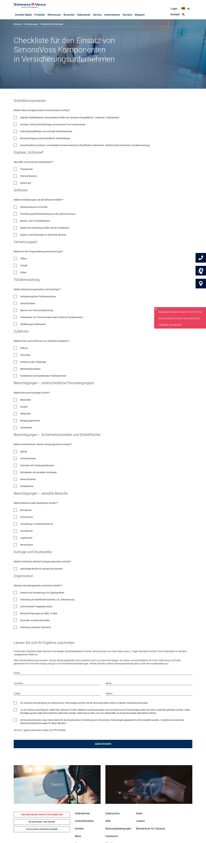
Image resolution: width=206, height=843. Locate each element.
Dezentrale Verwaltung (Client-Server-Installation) (44, 228)
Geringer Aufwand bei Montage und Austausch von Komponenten (53, 124)
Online (23, 272)
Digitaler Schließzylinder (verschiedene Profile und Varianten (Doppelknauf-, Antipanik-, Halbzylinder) (69, 117)
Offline (23, 258)
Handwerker (26, 427)
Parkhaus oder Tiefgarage (33, 362)
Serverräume (26, 545)
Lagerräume (26, 538)
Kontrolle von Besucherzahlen (35, 620)
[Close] (156, 309)
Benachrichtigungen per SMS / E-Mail (38, 613)
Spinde (23, 451)
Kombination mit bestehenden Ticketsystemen (43, 376)
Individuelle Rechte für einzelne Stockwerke (41, 569)
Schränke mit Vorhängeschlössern (37, 465)
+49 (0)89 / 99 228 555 (169, 325)
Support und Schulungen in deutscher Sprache (43, 235)
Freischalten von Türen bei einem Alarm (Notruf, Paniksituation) (51, 317)
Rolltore (24, 348)
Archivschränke (28, 458)
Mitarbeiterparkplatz (30, 369)
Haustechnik (26, 531)
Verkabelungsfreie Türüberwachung (38, 296)
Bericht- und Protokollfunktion (35, 221)
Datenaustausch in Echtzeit (33, 207)
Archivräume (26, 517)
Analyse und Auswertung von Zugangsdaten (42, 593)
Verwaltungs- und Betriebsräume (36, 524)
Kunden (24, 407)
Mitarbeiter (25, 400)
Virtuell (23, 265)
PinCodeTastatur (28, 176)
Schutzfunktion (27, 303)
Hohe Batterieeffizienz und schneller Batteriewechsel (46, 131)
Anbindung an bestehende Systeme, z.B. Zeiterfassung (47, 599)
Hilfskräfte (25, 414)
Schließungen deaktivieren (33, 324)
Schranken (25, 355)
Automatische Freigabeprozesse (36, 606)
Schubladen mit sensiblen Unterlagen (38, 472)
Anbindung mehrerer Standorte (35, 627)
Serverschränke (28, 479)
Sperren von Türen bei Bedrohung (36, 310)
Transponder (26, 169)
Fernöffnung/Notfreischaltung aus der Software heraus (47, 214)
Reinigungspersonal (30, 420)
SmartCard (25, 183)
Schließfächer (27, 486)
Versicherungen (31, 24)
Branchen (18, 24)
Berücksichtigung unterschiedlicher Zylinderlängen (45, 138)
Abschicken (103, 744)
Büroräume (25, 510)
